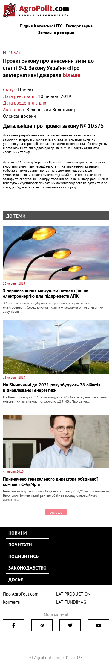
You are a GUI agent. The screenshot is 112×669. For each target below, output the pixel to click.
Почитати (20, 544)
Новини (17, 533)
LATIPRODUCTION (73, 594)
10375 (15, 52)
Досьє (15, 579)
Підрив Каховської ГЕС (41, 26)
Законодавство (27, 568)
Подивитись (23, 556)
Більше (71, 75)
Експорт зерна (79, 26)
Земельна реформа (56, 32)
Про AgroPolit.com (20, 594)
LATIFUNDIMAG (71, 602)
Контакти (11, 602)
